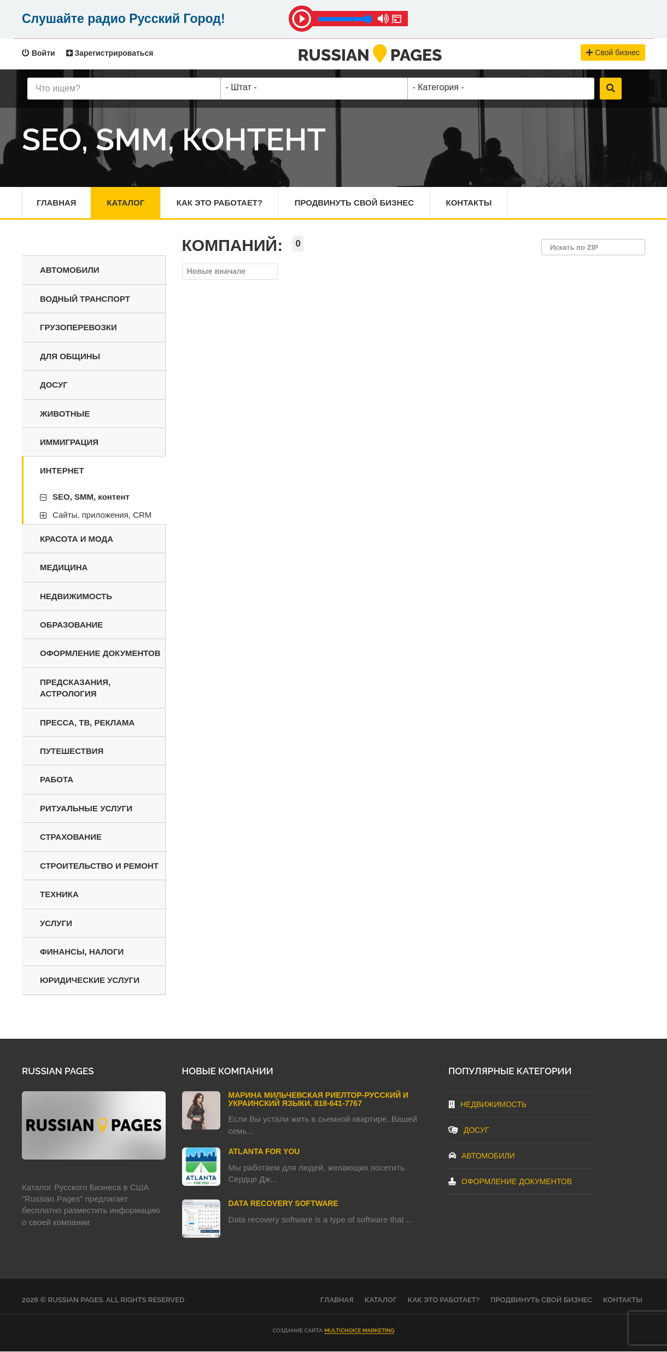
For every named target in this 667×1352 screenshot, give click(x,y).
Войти (38, 53)
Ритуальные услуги (86, 808)
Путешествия (71, 751)
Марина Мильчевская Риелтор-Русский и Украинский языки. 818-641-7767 (319, 1099)
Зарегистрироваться (110, 53)
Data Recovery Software (283, 1203)
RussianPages (370, 55)
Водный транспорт (85, 298)
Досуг (54, 385)
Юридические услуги (89, 980)
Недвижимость (76, 596)
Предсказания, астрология (75, 687)
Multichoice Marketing (359, 1330)
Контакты (471, 202)
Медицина (63, 567)
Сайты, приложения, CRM (101, 515)
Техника (59, 894)
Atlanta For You (264, 1152)
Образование (71, 624)
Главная (57, 202)
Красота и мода (76, 538)
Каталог (126, 202)
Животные (65, 413)
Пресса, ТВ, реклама (87, 722)
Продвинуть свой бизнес (356, 202)
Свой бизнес (613, 52)
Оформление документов (100, 653)
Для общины (70, 356)
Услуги (56, 923)
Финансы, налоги (82, 952)
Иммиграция (69, 442)
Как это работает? (220, 202)
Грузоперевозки (78, 327)
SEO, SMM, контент (91, 496)
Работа (56, 780)
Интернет (62, 471)
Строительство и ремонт (99, 865)
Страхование (71, 837)
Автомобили (70, 270)
